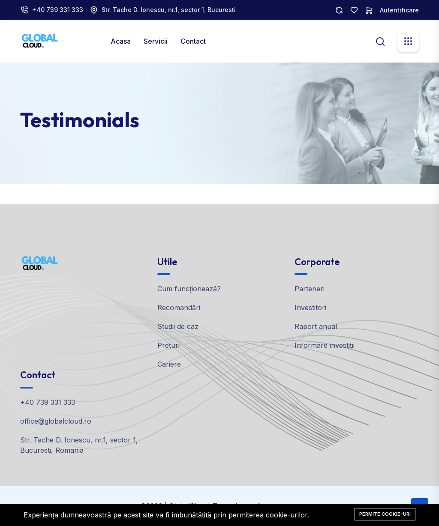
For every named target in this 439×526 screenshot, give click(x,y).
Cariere (169, 364)
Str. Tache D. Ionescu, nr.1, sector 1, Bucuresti (169, 9)
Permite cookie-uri (385, 514)
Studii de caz (177, 326)
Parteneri (310, 288)
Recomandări (178, 307)
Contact (193, 41)
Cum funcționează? (189, 288)
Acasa (121, 41)
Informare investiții (325, 345)
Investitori (310, 307)
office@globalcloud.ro (55, 421)
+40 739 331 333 (57, 9)
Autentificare (399, 10)
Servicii (156, 41)
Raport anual (316, 326)
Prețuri (168, 345)
